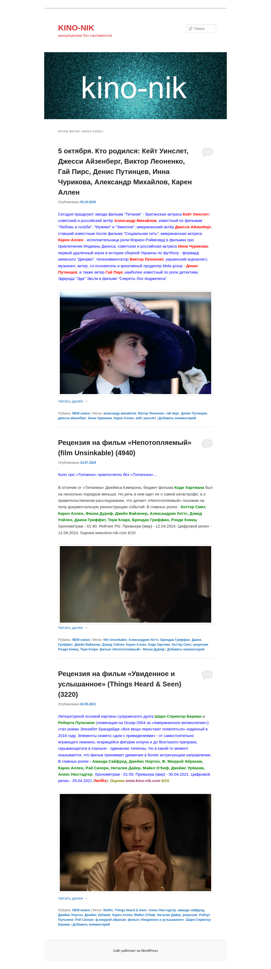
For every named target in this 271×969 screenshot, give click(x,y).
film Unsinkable (115, 640)
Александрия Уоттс (144, 640)
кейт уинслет (146, 418)
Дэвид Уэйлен (113, 644)
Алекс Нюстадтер (162, 910)
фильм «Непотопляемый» (120, 649)
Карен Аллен (124, 418)
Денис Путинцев (194, 413)
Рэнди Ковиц (68, 649)
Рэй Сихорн (84, 920)
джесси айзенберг (72, 418)
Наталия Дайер (169, 915)
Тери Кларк (89, 649)
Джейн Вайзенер (87, 644)
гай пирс (172, 413)
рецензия (200, 644)
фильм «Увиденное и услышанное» (156, 920)
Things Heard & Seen (131, 910)
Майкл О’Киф (144, 915)
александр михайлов (119, 413)
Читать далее (73, 401)
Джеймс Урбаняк (97, 915)
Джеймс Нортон (70, 915)
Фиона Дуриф (154, 649)
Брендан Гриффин (175, 640)
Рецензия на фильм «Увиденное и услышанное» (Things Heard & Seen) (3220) (119, 684)
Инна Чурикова (100, 418)
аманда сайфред (191, 910)
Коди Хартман (159, 644)
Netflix (108, 910)
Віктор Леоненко (151, 413)
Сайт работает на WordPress (135, 951)
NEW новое (81, 413)
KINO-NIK (76, 27)
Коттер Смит (181, 644)
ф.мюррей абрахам (111, 920)
